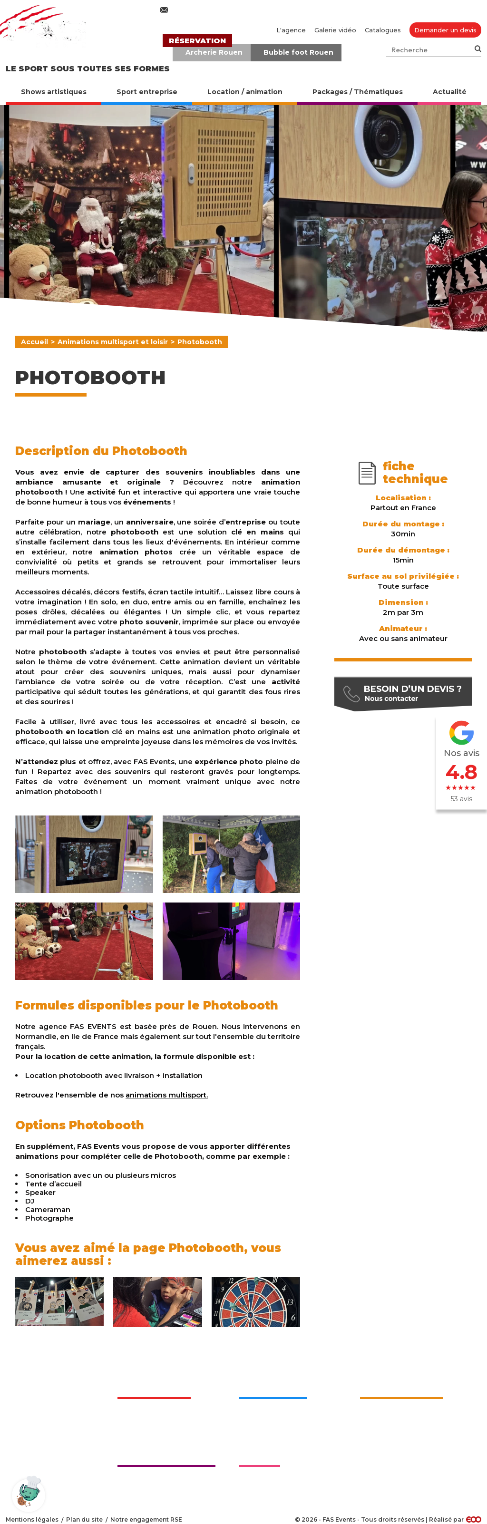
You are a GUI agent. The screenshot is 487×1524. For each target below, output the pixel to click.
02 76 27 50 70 (325, 10)
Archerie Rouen (214, 52)
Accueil (34, 342)
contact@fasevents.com (214, 10)
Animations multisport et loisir (113, 342)
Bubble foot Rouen (298, 52)
